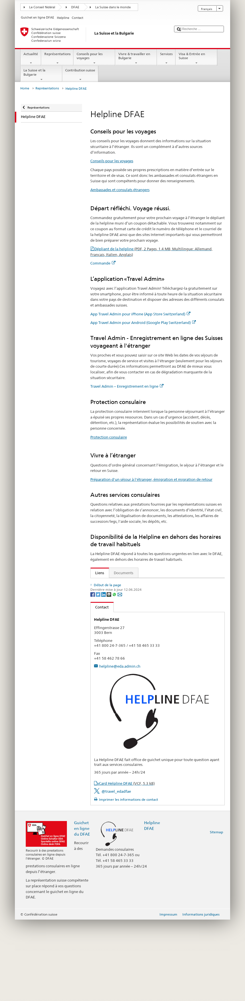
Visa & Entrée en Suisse (196, 58)
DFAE (75, 7)
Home (24, 88)
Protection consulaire (108, 437)
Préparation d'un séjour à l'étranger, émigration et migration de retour (151, 479)
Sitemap (216, 913)
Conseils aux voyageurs (113, 592)
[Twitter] (98, 675)
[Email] (119, 675)
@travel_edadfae (116, 872)
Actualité (31, 58)
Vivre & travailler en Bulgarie (136, 58)
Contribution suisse (80, 75)
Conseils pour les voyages (94, 58)
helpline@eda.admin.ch (119, 747)
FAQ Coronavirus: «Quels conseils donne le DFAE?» (137, 653)
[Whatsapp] (114, 675)
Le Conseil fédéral (42, 7)
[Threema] (109, 675)
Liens (97, 572)
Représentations (57, 58)
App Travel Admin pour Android (124, 618)
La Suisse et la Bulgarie (41, 75)
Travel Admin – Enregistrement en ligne (127, 386)
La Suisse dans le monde (113, 7)
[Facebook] (93, 675)
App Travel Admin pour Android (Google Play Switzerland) (143, 322)
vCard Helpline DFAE (126, 864)
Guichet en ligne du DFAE (82, 910)
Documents (123, 572)
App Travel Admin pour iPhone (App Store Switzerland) (140, 314)
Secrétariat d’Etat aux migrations (125, 583)
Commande (102, 263)
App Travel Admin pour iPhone (123, 609)
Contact (100, 688)
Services (166, 58)
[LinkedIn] (104, 675)
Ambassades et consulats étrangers (120, 189)
